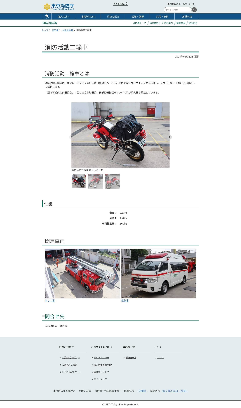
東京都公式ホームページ (179, 3)
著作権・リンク (101, 371)
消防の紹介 (113, 16)
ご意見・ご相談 (69, 364)
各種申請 (187, 16)
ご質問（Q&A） (69, 357)
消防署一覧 (131, 357)
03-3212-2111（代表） (175, 390)
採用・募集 (162, 16)
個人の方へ (64, 16)
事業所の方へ (88, 16)
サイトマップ (100, 378)
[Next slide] (169, 137)
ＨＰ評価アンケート (71, 371)
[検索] (194, 9)
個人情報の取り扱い (103, 364)
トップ (46, 18)
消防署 (55, 30)
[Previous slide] (71, 137)
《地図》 (142, 390)
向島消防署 (67, 30)
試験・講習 (138, 16)
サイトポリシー (101, 357)
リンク (160, 357)
